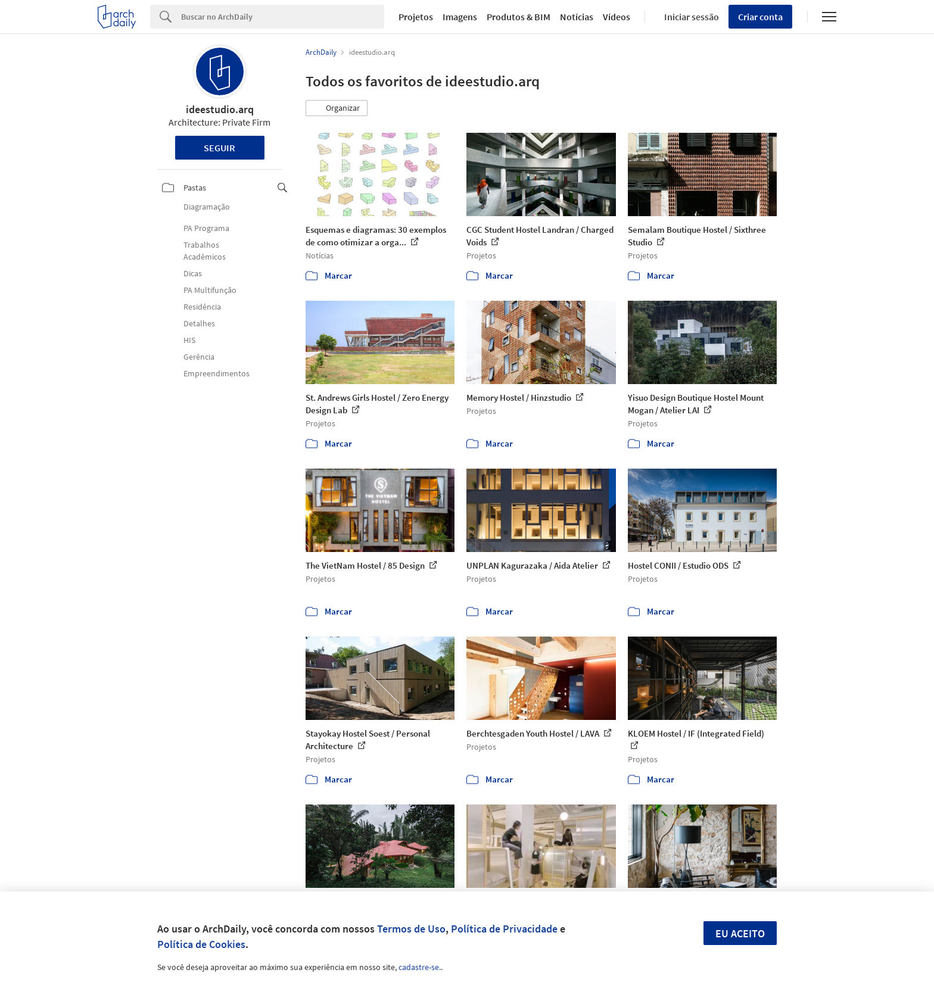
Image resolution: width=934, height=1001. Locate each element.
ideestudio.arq (220, 109)
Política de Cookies (201, 944)
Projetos (415, 16)
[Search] (282, 17)
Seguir (219, 148)
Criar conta (760, 17)
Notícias (576, 16)
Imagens (460, 16)
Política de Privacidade (504, 928)
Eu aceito (740, 933)
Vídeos (616, 16)
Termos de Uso (411, 928)
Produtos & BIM (518, 16)
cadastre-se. (419, 967)
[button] (337, 108)
